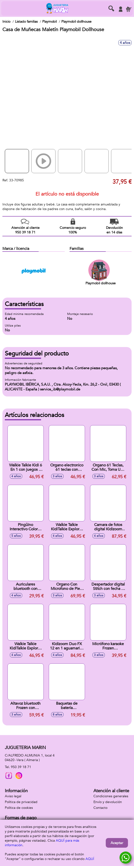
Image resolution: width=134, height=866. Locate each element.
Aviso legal (13, 796)
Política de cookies (19, 807)
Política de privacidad (21, 802)
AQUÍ (89, 859)
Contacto (100, 807)
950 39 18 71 (21, 767)
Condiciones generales (110, 796)
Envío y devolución (107, 802)
